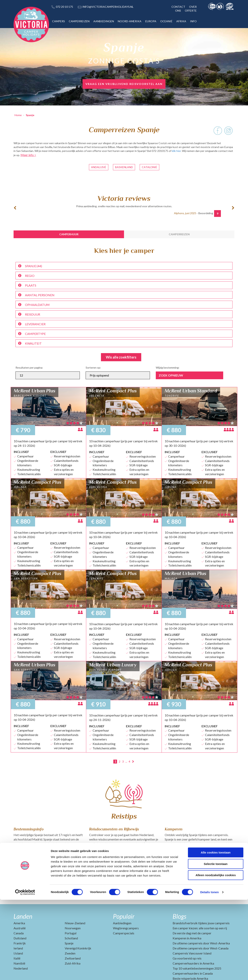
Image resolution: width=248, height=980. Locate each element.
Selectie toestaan (216, 944)
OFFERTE (191, 10)
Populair (123, 916)
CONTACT (178, 6)
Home (18, 115)
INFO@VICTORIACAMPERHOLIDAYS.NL (107, 6)
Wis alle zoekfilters (121, 357)
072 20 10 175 (64, 6)
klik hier (176, 150)
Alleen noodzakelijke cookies (215, 955)
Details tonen (209, 972)
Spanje (30, 115)
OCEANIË (166, 21)
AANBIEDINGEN (103, 21)
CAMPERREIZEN (79, 21)
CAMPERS (58, 21)
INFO (193, 21)
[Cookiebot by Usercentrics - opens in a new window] (25, 972)
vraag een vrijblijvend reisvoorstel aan (124, 84)
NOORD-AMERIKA (129, 21)
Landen (23, 916)
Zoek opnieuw (171, 375)
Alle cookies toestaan (215, 932)
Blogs (179, 916)
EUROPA (150, 21)
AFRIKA (181, 21)
